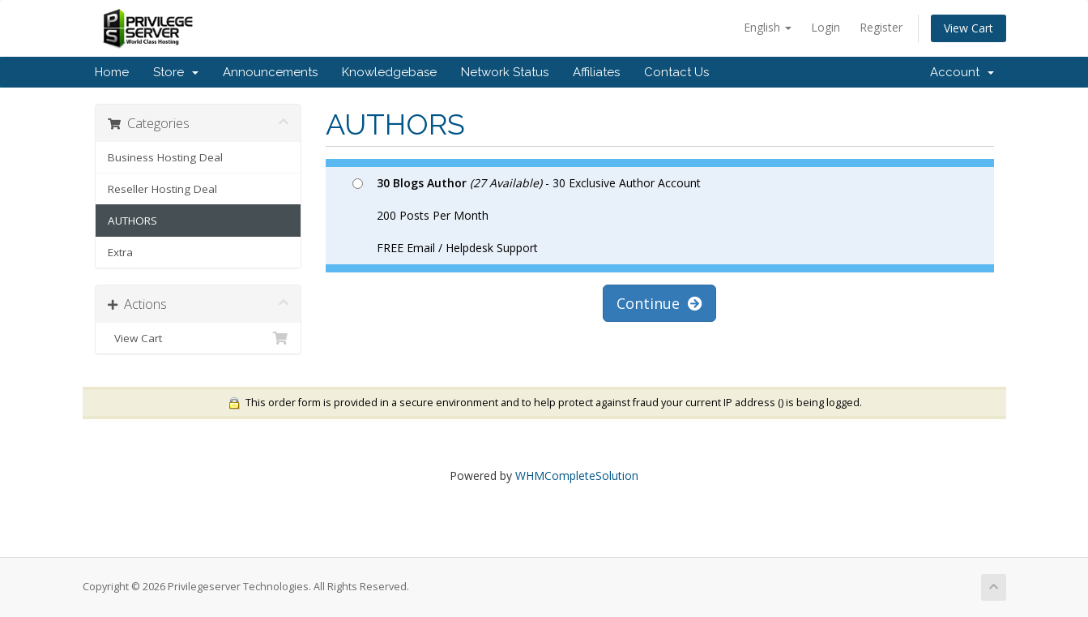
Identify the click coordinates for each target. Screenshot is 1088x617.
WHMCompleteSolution (576, 475)
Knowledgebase (389, 72)
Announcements (270, 72)
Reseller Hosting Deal (162, 189)
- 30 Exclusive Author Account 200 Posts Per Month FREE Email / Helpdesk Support (526, 215)
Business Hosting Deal (165, 157)
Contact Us (676, 72)
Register (881, 27)
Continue (659, 303)
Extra (120, 252)
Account (962, 72)
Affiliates (596, 72)
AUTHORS (132, 220)
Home (112, 72)
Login (825, 27)
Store (175, 72)
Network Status (504, 72)
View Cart (968, 28)
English (767, 27)
